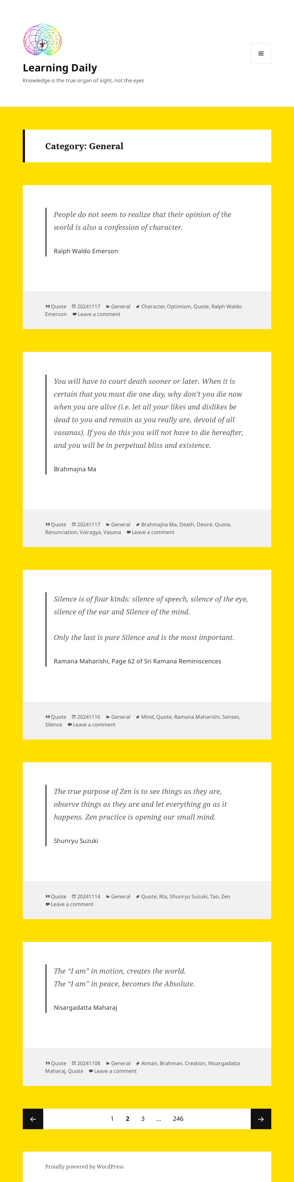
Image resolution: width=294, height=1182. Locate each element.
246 (180, 1116)
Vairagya (90, 532)
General (120, 306)
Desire (204, 524)
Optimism (179, 306)
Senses (230, 716)
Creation (195, 1063)
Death (186, 524)
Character (152, 306)
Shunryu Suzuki (189, 896)
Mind (147, 716)
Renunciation (61, 532)
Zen (225, 896)
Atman (149, 1063)
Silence (53, 724)
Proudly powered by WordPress (84, 1166)
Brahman (171, 1063)
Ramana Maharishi (197, 716)
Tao (214, 896)
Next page (261, 1119)
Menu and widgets (261, 63)
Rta (163, 896)
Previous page (33, 1119)
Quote (58, 306)
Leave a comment (99, 314)
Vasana (112, 532)
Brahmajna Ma (159, 524)
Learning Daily (60, 67)
